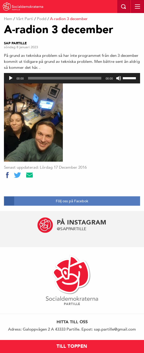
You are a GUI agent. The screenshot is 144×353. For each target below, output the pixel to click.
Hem (8, 18)
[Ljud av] (118, 78)
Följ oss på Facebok (72, 201)
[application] (72, 78)
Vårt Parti (24, 18)
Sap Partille (15, 43)
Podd (41, 18)
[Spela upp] (10, 78)
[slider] (65, 78)
